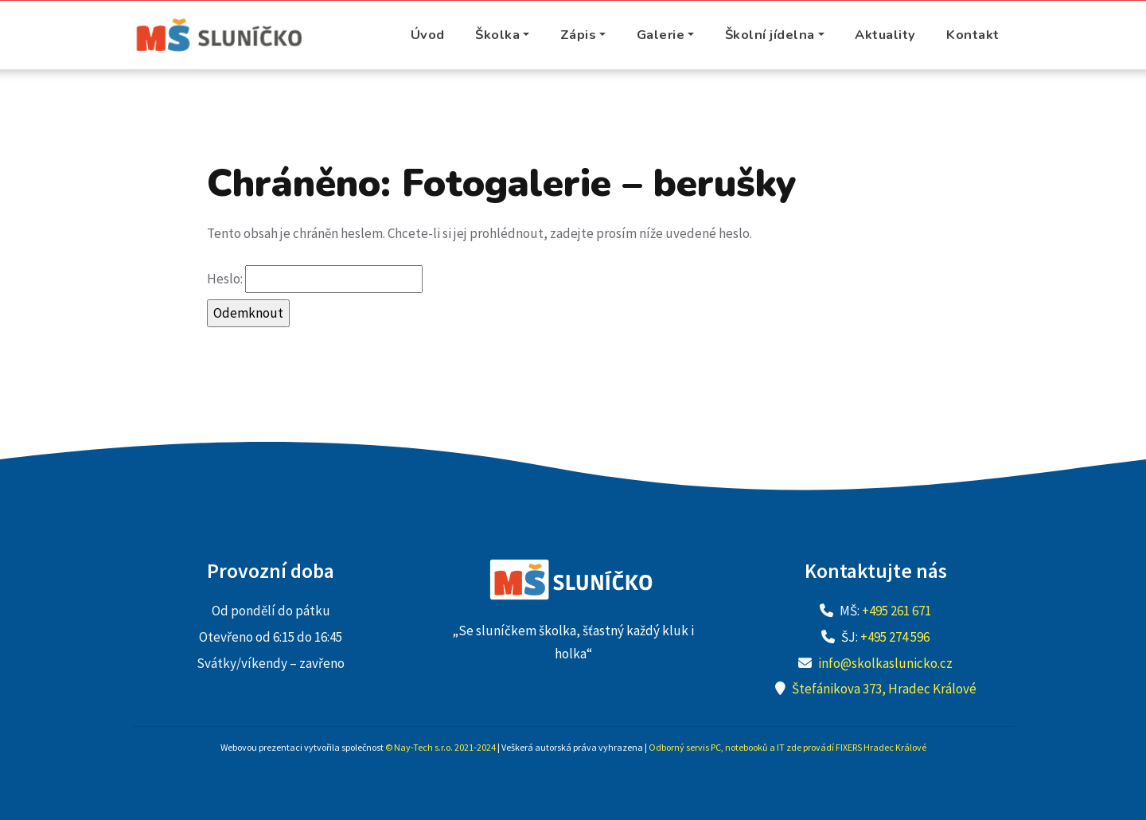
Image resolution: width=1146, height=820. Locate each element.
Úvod (428, 34)
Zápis (578, 34)
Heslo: (315, 279)
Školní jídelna (770, 34)
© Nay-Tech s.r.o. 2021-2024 (440, 747)
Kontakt (973, 34)
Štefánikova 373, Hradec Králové (884, 688)
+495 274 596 (895, 637)
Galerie (661, 34)
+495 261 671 (896, 610)
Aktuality (885, 34)
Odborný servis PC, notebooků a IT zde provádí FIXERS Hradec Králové (787, 747)
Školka (497, 34)
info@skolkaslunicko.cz (885, 663)
